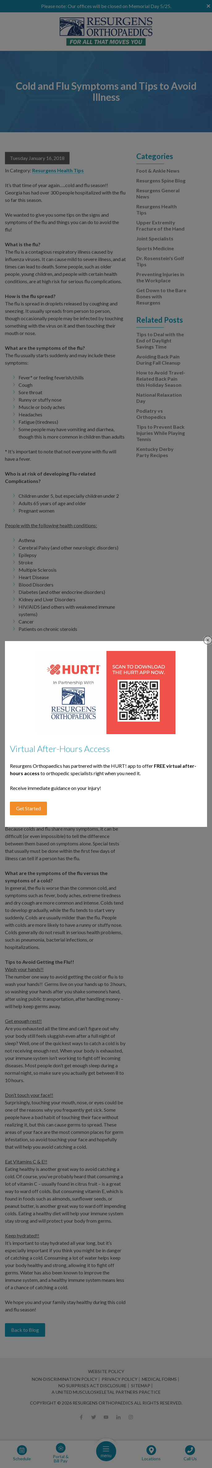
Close (208, 640)
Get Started (28, 808)
